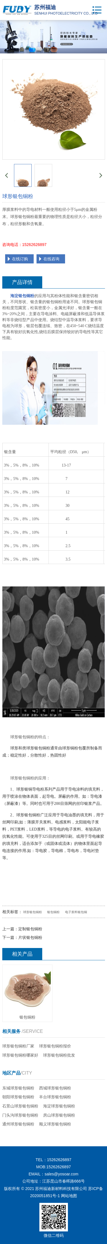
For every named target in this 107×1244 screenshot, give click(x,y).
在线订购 (20, 259)
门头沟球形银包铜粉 (20, 1115)
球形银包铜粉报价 (55, 1046)
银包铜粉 (53, 912)
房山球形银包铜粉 (59, 1115)
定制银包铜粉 (30, 929)
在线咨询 (51, 259)
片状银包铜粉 (30, 937)
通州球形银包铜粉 (18, 1124)
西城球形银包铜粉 (55, 1088)
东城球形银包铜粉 (18, 1088)
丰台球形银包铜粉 (55, 1097)
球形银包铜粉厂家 (18, 1046)
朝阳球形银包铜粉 (18, 1097)
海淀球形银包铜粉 (59, 1106)
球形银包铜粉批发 (59, 1055)
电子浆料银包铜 (76, 912)
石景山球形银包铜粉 (20, 1106)
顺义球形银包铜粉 (55, 1124)
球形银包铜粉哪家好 (20, 1055)
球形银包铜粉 (32, 912)
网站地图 (69, 1195)
